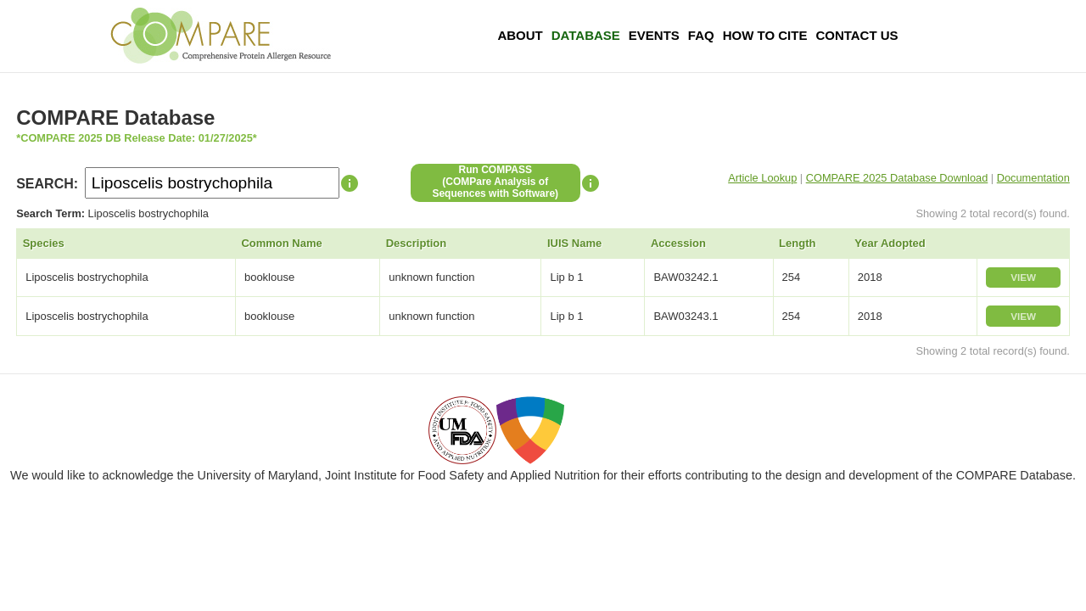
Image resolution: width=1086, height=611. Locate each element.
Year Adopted (889, 243)
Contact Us (856, 35)
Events (654, 35)
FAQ (701, 35)
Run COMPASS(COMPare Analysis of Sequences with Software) (495, 181)
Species (43, 243)
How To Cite (765, 35)
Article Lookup (762, 177)
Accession (678, 243)
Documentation (1033, 177)
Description (416, 243)
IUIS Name (574, 243)
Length (797, 243)
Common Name (281, 243)
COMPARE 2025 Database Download (897, 177)
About (519, 35)
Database (585, 35)
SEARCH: (47, 184)
